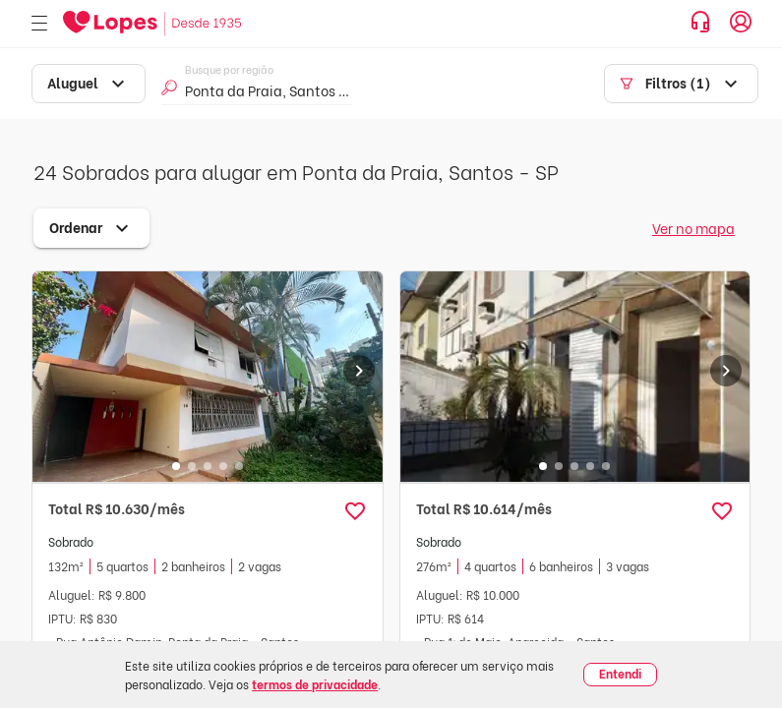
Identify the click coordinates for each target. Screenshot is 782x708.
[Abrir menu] (39, 24)
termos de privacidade (315, 684)
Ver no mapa (693, 227)
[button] (355, 511)
